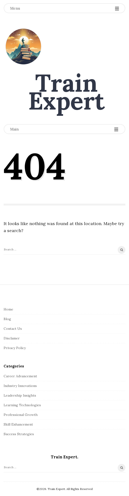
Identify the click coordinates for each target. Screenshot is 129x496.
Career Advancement (20, 376)
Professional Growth (21, 415)
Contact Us (13, 328)
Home (8, 309)
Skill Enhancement (18, 424)
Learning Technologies (22, 405)
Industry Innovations (20, 386)
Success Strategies (19, 434)
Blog (7, 319)
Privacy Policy (15, 348)
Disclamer (12, 338)
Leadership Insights (20, 395)
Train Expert (66, 91)
